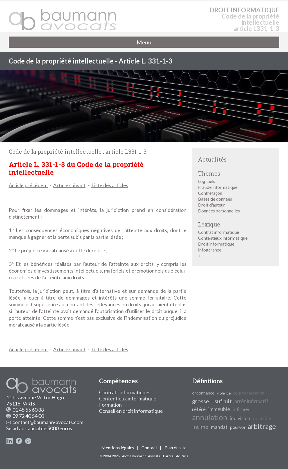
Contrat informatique (218, 232)
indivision (240, 418)
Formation (110, 405)
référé (199, 409)
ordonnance (203, 393)
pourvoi (237, 427)
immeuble (219, 409)
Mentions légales (117, 447)
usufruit (222, 401)
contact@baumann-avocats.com (47, 422)
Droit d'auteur (211, 204)
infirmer (241, 409)
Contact (149, 447)
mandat (219, 427)
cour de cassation (248, 393)
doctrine (262, 418)
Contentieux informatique (223, 238)
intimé (200, 426)
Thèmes (209, 173)
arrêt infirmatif (251, 401)
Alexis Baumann (134, 456)
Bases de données (215, 198)
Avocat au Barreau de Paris (168, 456)
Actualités (212, 159)
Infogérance (209, 249)
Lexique (209, 224)
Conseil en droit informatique (131, 411)
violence (224, 393)
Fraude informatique (217, 187)
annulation (209, 417)
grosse (200, 401)
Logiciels (206, 181)
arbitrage (262, 426)
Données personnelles (219, 210)
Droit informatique (216, 243)
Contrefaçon (210, 193)
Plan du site (175, 447)
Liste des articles (109, 185)
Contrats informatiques (124, 392)
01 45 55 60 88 (28, 410)
